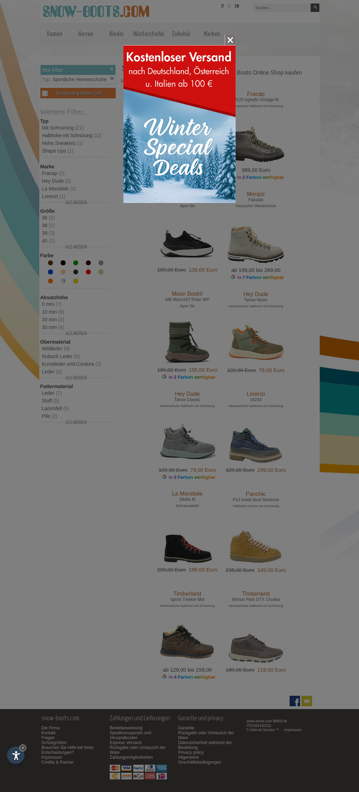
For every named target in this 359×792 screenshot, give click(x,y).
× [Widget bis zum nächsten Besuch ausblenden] (22, 747)
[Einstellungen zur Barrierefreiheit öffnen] (16, 755)
